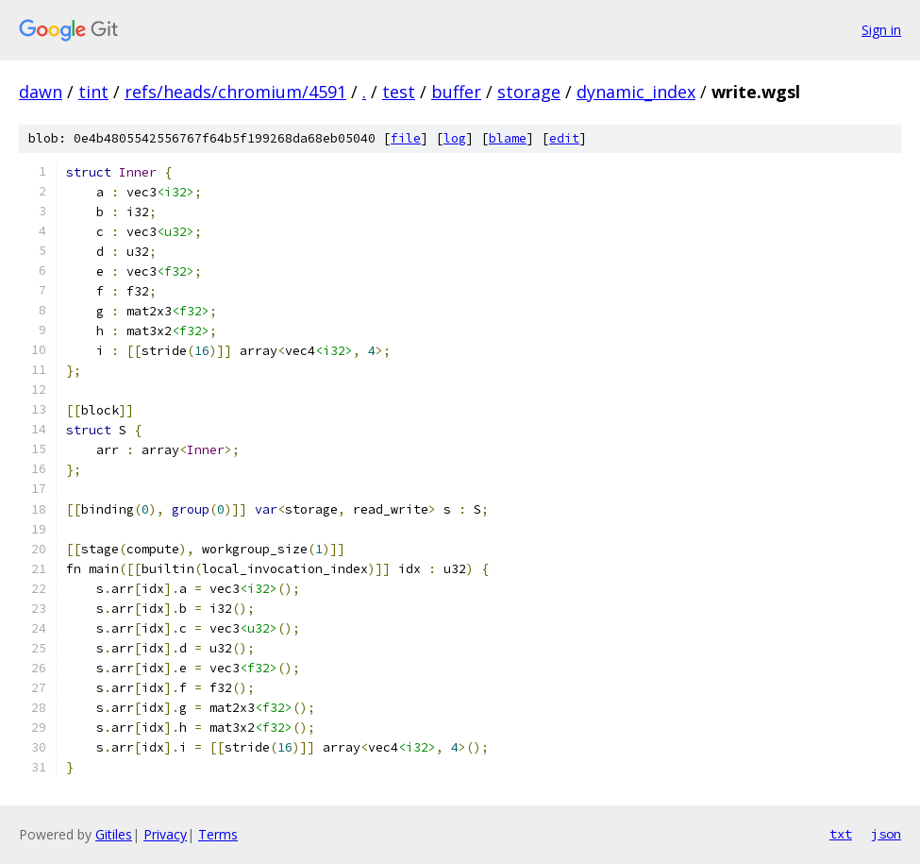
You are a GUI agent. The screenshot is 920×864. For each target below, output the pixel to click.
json (886, 833)
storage (528, 91)
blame (508, 138)
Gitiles (113, 834)
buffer (456, 91)
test (398, 91)
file (406, 138)
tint (93, 91)
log (454, 138)
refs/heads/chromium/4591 (235, 91)
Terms (218, 834)
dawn (40, 91)
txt (840, 833)
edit (564, 138)
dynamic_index (636, 91)
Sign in (881, 30)
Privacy (165, 834)
